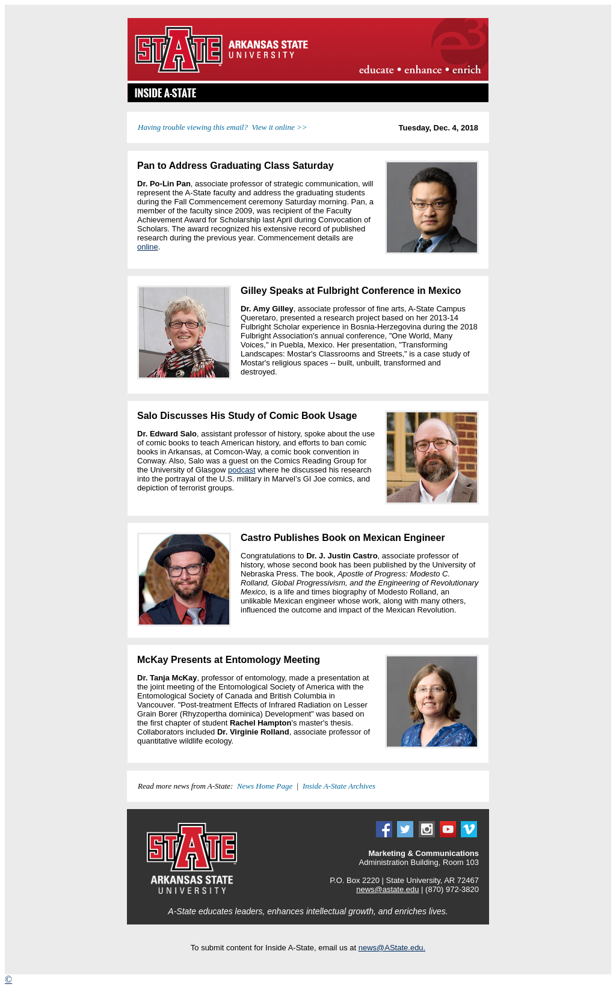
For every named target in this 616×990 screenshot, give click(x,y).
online (147, 246)
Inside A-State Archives (339, 785)
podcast (242, 469)
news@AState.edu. (392, 947)
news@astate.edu (387, 889)
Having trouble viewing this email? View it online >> (222, 127)
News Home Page (264, 785)
